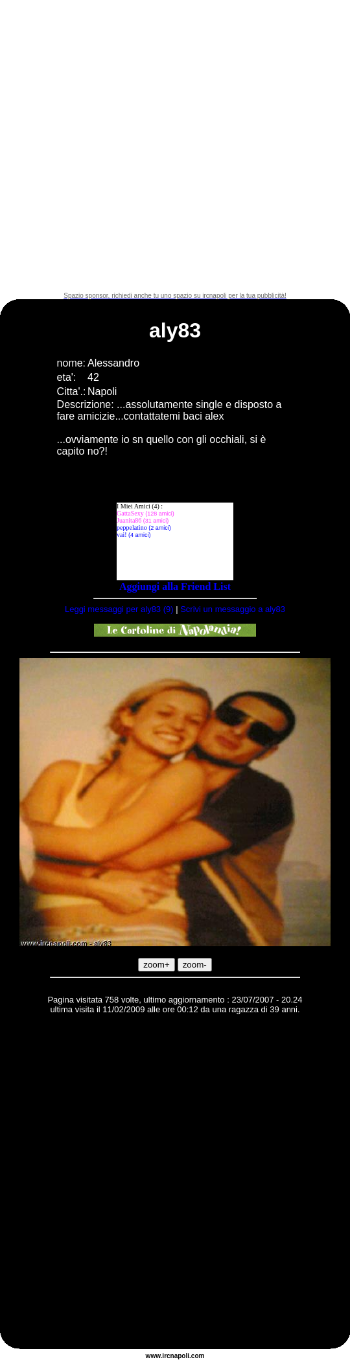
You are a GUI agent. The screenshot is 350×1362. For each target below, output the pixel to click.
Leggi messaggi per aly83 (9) (119, 609)
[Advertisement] (146, 146)
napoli (179, 1355)
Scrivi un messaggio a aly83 (232, 609)
